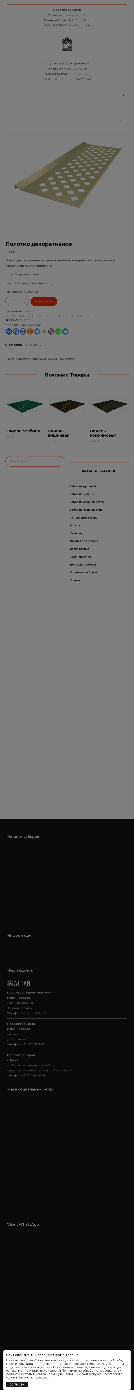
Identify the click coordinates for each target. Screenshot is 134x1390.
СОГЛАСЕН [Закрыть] (17, 1384)
